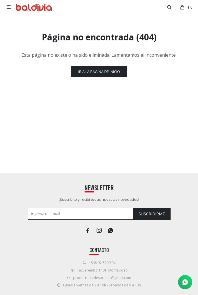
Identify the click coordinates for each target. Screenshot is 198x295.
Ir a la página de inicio (99, 71)
